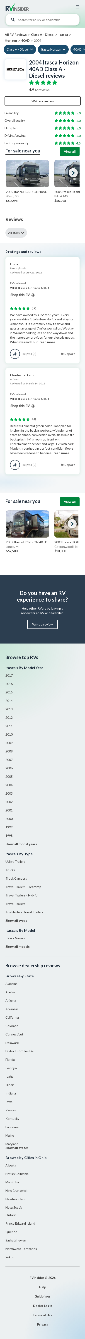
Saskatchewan (15, 1240)
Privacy (42, 1324)
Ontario (11, 1215)
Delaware (12, 1043)
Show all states (17, 1148)
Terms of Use (42, 1315)
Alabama (11, 984)
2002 (9, 802)
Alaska (10, 992)
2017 (9, 675)
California (12, 1017)
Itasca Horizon (51, 49)
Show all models (17, 946)
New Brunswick (16, 1190)
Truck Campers (16, 878)
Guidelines (42, 1296)
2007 (9, 760)
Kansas (10, 1110)
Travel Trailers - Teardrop (23, 887)
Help (42, 1287)
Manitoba (12, 1182)
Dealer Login (42, 1306)
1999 (9, 827)
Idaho (9, 1076)
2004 (9, 785)
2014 (9, 701)
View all (70, 151)
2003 (9, 793)
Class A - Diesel (18, 49)
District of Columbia (19, 1051)
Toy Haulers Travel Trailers (24, 912)
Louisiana (12, 1127)
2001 (9, 810)
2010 (9, 734)
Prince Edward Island (20, 1223)
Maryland (11, 1144)
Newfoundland (15, 1199)
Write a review (43, 101)
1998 (9, 835)
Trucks (10, 870)
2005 (9, 776)
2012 (9, 717)
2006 (9, 768)
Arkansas (12, 1009)
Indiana (10, 1093)
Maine (9, 1135)
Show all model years (21, 844)
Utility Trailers (15, 861)
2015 (9, 692)
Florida (10, 1059)
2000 (9, 819)
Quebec (11, 1232)
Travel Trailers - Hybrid (21, 895)
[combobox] (42, 21)
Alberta (10, 1165)
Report (69, 354)
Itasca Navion (15, 938)
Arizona (10, 1000)
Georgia (11, 1068)
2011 (9, 726)
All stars (14, 233)
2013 (9, 709)
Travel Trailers (15, 904)
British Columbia (17, 1174)
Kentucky (12, 1118)
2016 (9, 684)
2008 (9, 751)
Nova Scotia (13, 1207)
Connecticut (14, 1034)
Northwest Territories (21, 1249)
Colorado (11, 1026)
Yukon (9, 1257)
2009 (9, 743)
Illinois (10, 1085)
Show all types (16, 920)
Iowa (8, 1102)
